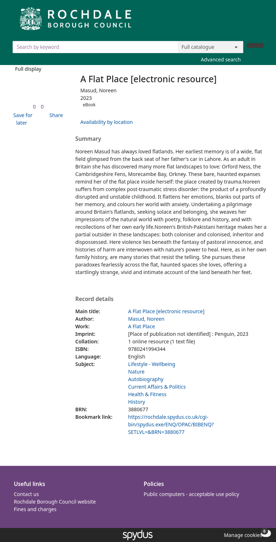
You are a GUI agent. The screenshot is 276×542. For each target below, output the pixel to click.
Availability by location (106, 122)
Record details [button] (94, 299)
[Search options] (210, 47)
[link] (34, 106)
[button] (22, 118)
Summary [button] (88, 139)
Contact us (26, 494)
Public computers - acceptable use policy (191, 494)
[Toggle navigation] (259, 21)
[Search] (255, 45)
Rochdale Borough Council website (55, 501)
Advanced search (221, 59)
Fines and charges (35, 509)
